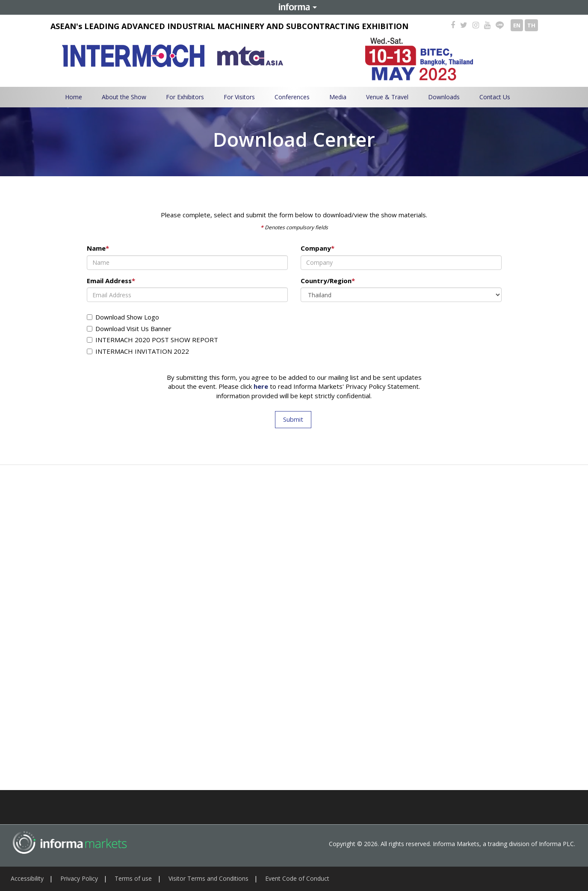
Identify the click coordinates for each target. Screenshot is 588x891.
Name (98, 248)
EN (516, 25)
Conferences (292, 97)
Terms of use (133, 878)
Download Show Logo (123, 317)
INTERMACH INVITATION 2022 (138, 351)
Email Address (111, 280)
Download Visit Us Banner (129, 328)
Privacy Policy (79, 878)
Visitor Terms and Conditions (208, 878)
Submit (293, 419)
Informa (294, 7)
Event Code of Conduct (297, 878)
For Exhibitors (185, 97)
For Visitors (239, 97)
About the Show (124, 97)
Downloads (444, 97)
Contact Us (494, 97)
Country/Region (328, 280)
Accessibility (27, 878)
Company (317, 248)
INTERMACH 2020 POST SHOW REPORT (152, 339)
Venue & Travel (387, 97)
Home (73, 97)
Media (337, 97)
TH (531, 25)
